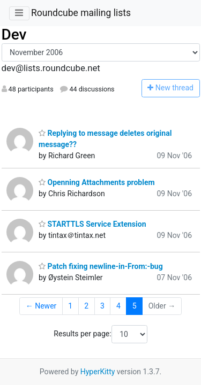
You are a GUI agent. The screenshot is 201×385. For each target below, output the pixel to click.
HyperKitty (97, 371)
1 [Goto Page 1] (70, 306)
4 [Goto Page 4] (118, 306)
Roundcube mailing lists (81, 12)
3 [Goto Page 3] (102, 306)
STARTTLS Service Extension (92, 224)
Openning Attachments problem (97, 182)
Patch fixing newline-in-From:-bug (101, 266)
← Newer (41, 306)
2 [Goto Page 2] (86, 306)
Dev (14, 34)
